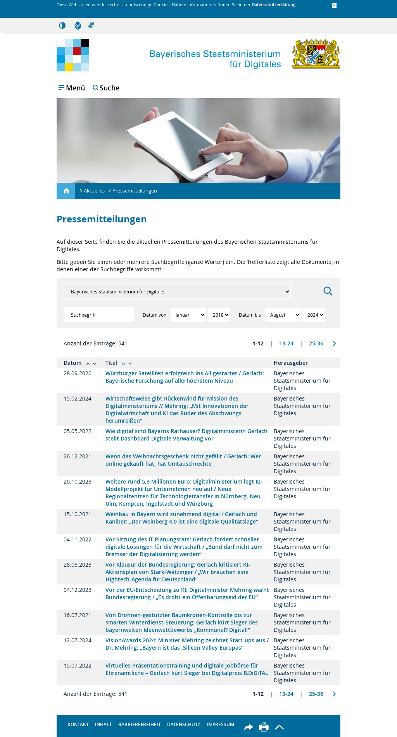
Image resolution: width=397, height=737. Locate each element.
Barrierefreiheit (139, 724)
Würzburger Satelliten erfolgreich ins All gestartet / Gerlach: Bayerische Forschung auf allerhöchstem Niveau (184, 376)
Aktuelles (94, 190)
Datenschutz (183, 724)
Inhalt (103, 724)
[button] (334, 6)
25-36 (316, 343)
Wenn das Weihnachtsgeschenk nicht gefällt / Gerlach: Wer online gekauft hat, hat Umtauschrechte (183, 460)
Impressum (220, 724)
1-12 (258, 343)
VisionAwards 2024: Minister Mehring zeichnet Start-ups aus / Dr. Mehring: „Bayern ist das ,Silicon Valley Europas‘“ (187, 643)
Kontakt (78, 724)
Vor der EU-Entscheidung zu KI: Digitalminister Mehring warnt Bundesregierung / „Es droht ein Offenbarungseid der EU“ (187, 593)
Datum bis (250, 315)
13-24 (286, 343)
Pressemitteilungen (134, 190)
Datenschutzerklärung (273, 4)
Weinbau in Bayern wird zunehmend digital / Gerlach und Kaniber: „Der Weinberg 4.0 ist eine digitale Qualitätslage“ (181, 517)
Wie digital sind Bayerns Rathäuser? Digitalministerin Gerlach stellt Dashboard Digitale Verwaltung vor (186, 434)
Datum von (155, 315)
